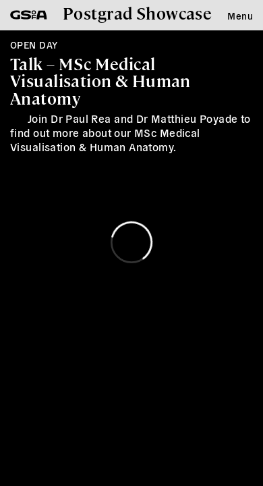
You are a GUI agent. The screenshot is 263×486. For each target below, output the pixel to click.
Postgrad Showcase (137, 13)
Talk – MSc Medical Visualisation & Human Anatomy (100, 80)
